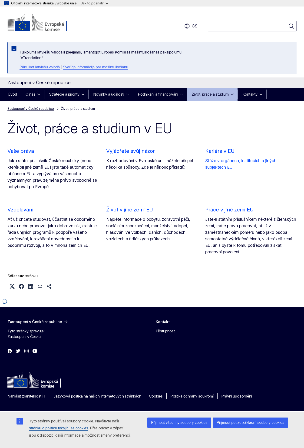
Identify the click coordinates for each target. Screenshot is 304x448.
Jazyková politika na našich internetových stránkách (97, 396)
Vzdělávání (20, 210)
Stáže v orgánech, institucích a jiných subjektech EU (240, 164)
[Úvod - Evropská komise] (45, 23)
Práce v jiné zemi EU (229, 210)
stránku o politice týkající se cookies (58, 428)
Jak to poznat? (94, 3)
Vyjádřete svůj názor (130, 151)
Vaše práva (20, 151)
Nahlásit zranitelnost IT (26, 396)
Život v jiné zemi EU (129, 210)
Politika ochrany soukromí (192, 396)
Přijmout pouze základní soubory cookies (250, 423)
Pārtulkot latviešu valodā (40, 67)
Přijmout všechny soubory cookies (179, 423)
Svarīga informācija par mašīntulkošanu (95, 67)
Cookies (156, 396)
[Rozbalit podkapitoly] (40, 94)
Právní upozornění (236, 396)
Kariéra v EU (220, 151)
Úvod (12, 94)
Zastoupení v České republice (30, 108)
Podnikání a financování (158, 94)
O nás (30, 94)
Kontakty (250, 94)
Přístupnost (165, 331)
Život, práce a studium (210, 94)
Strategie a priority (64, 94)
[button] (12, 286)
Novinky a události (108, 94)
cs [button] (191, 26)
